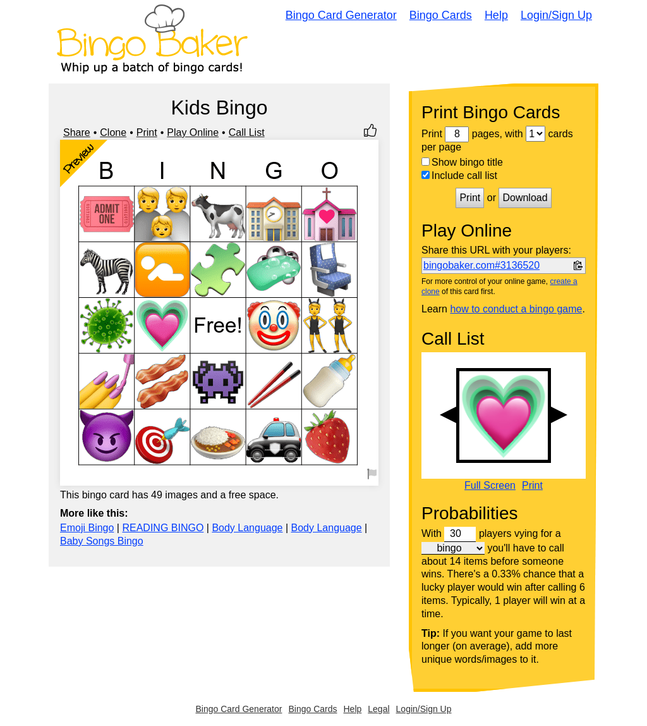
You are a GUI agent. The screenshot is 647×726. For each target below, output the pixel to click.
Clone (113, 132)
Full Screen (490, 486)
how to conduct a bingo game (516, 309)
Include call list (459, 175)
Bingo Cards (440, 15)
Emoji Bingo (87, 527)
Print (146, 132)
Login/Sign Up (556, 15)
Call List (247, 132)
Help (496, 15)
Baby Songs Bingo (101, 541)
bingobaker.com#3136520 (481, 265)
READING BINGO (162, 527)
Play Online (193, 132)
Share (76, 132)
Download (524, 197)
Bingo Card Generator (341, 15)
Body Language (247, 527)
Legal (378, 708)
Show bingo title (462, 162)
